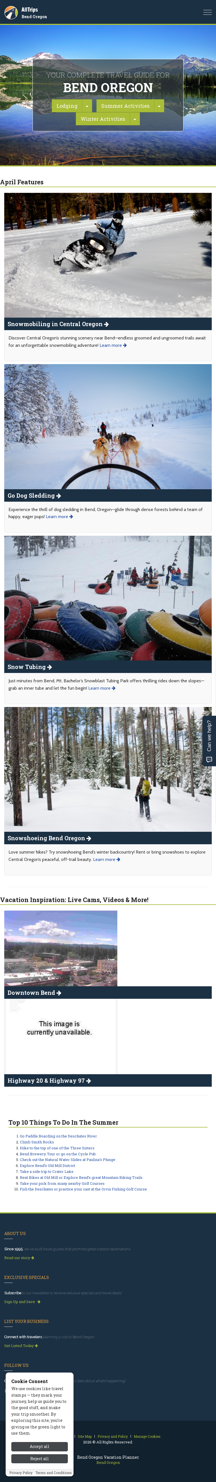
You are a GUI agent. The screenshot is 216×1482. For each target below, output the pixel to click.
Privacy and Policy (113, 1436)
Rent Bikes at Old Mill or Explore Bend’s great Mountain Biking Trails (81, 1177)
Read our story (19, 1257)
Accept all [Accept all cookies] (39, 1477)
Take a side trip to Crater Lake (47, 1171)
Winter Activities (103, 118)
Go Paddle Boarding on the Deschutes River (58, 1136)
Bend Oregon (34, 16)
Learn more (113, 345)
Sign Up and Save (22, 1301)
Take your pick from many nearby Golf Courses (62, 1183)
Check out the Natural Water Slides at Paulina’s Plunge (67, 1159)
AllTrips (29, 9)
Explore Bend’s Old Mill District (47, 1165)
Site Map (85, 1436)
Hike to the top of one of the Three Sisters (57, 1147)
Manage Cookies (147, 1436)
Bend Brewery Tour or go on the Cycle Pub (58, 1153)
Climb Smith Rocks (37, 1142)
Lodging (67, 105)
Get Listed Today (21, 1345)
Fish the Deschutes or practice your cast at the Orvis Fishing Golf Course (83, 1189)
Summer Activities (125, 105)
